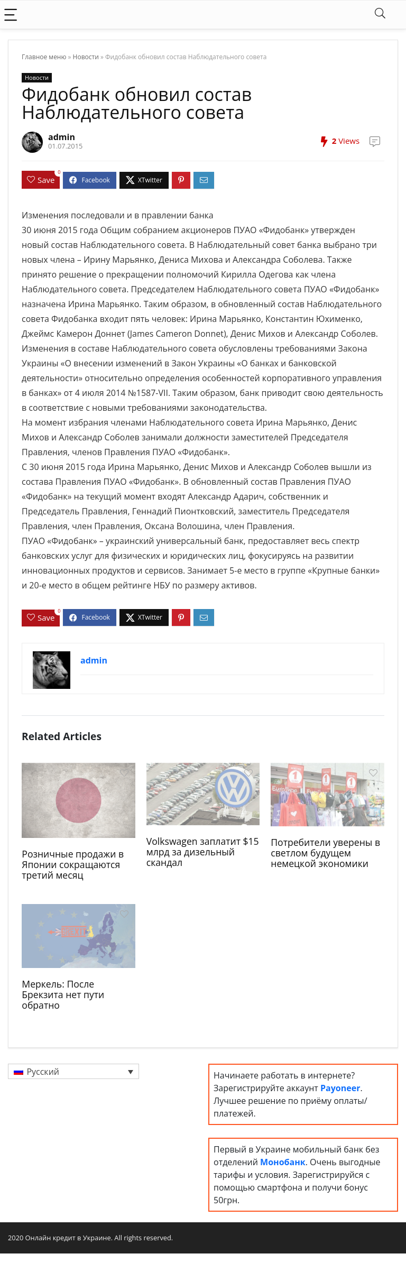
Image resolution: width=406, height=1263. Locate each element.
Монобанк (283, 1162)
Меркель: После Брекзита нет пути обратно (63, 994)
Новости (86, 56)
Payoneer (340, 1088)
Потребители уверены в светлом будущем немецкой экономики (325, 853)
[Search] (380, 15)
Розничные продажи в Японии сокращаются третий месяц (73, 864)
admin (61, 137)
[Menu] (12, 15)
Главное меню (44, 56)
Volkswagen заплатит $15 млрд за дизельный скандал (202, 852)
